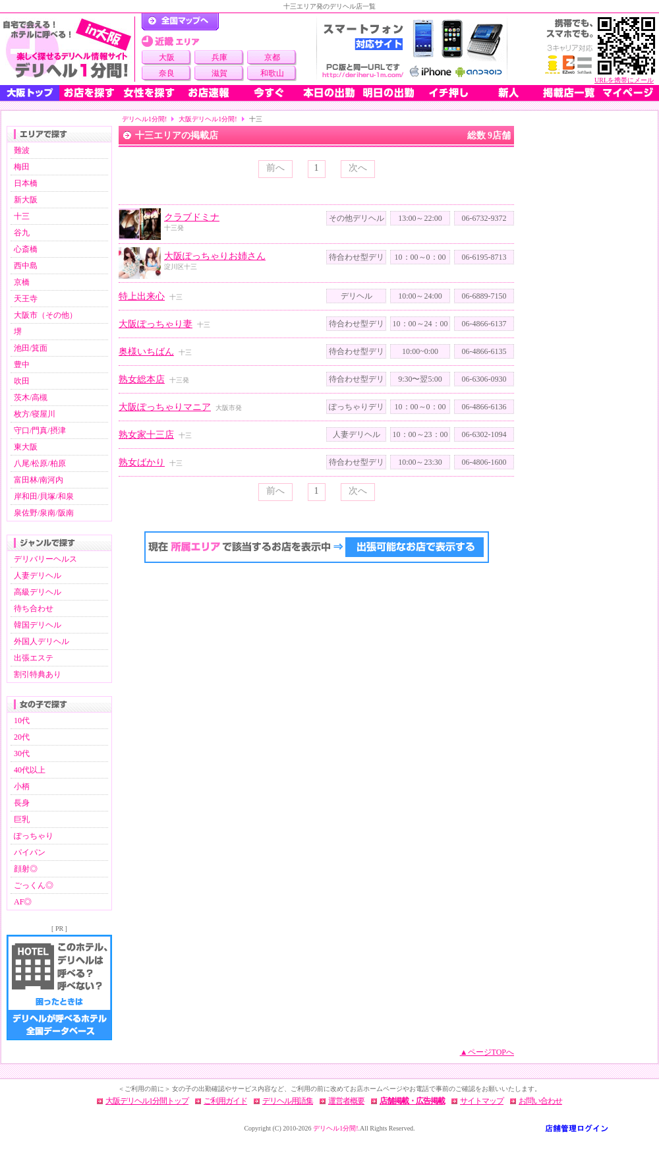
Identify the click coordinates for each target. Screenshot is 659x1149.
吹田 (22, 381)
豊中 (22, 364)
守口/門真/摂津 (40, 430)
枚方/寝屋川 (34, 414)
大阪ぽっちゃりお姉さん (215, 256)
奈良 (167, 73)
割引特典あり (37, 674)
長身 (22, 803)
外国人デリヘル (41, 641)
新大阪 (26, 199)
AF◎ (23, 901)
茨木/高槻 (30, 397)
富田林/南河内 (38, 480)
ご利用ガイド (225, 1100)
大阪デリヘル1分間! (208, 119)
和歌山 (272, 73)
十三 (22, 216)
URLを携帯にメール (624, 80)
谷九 (22, 232)
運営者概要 (346, 1100)
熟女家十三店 (146, 435)
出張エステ (33, 658)
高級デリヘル (37, 592)
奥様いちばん (146, 352)
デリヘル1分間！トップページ (180, 21)
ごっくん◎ (33, 885)
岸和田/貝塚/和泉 (44, 496)
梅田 (22, 166)
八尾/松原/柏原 (40, 463)
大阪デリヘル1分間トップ (146, 1100)
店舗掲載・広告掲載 (412, 1100)
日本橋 (26, 183)
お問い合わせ (540, 1100)
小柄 (22, 786)
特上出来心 (142, 296)
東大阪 (26, 447)
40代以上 (29, 770)
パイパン (29, 852)
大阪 (167, 57)
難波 (22, 150)
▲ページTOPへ (487, 1052)
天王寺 (26, 298)
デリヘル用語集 (287, 1100)
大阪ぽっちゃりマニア (165, 407)
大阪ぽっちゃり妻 (155, 324)
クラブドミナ (191, 217)
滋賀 (219, 73)
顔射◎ (26, 868)
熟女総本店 (142, 379)
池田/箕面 (30, 348)
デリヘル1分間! (144, 119)
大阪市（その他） (45, 315)
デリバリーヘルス (45, 559)
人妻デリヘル (37, 575)
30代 (22, 753)
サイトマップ (481, 1100)
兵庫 (219, 57)
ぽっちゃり (33, 835)
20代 (22, 737)
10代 (22, 720)
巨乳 (22, 819)
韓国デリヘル (37, 625)
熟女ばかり (142, 462)
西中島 (26, 265)
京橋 (22, 282)
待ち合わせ (33, 608)
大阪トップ (29, 93)
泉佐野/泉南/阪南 (44, 512)
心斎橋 (26, 249)
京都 (272, 57)
